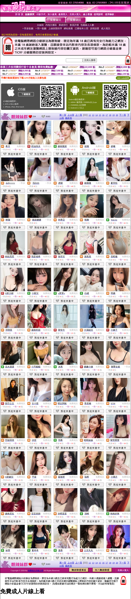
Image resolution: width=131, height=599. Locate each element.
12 (90, 115)
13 (93, 115)
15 (100, 115)
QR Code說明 (123, 78)
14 (96, 115)
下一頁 (122, 115)
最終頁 (68, 118)
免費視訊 (21, 146)
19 (113, 115)
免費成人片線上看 (35, 570)
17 (107, 115)
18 (110, 115)
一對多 (22, 183)
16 (103, 115)
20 (117, 115)
